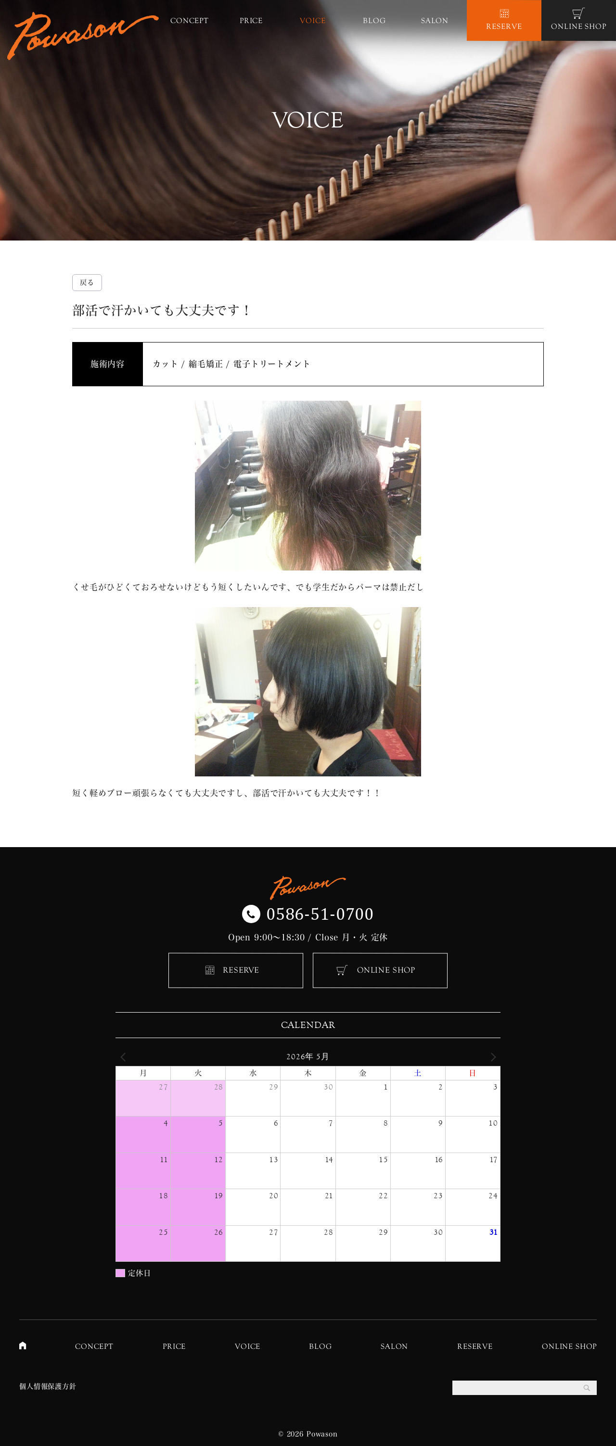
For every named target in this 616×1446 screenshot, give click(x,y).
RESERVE (241, 970)
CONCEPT (94, 1346)
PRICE (174, 1346)
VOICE (247, 1346)
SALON (394, 1346)
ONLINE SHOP (386, 970)
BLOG (320, 1346)
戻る (87, 282)
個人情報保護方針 (48, 1386)
